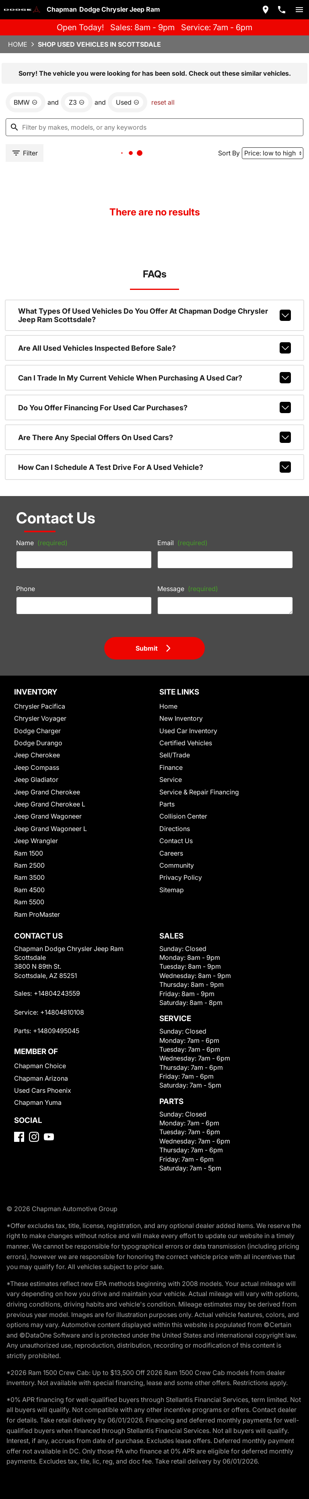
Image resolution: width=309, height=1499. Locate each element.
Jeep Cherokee (37, 755)
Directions (174, 829)
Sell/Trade (174, 755)
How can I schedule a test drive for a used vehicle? (154, 467)
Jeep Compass (36, 767)
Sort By (229, 153)
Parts (167, 804)
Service (170, 779)
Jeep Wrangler (36, 841)
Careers (171, 853)
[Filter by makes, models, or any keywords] (154, 127)
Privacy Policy (180, 877)
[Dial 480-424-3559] (282, 9)
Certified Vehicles (185, 743)
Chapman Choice (40, 1066)
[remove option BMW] (25, 102)
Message (187, 589)
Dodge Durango (38, 743)
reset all (163, 102)
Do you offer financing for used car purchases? (154, 407)
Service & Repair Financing (199, 792)
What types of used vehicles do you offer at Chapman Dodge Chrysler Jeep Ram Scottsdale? (154, 315)
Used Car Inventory (188, 731)
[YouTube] (49, 1136)
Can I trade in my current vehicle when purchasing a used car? (154, 377)
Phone (25, 589)
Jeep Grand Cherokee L (49, 804)
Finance (171, 767)
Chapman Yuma (38, 1102)
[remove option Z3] (77, 102)
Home (17, 44)
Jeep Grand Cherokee (47, 792)
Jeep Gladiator (36, 779)
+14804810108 (62, 1012)
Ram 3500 (29, 877)
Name (42, 543)
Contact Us (176, 841)
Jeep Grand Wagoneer (48, 816)
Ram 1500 (28, 853)
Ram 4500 (29, 890)
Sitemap (171, 890)
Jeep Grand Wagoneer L (50, 829)
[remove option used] (127, 102)
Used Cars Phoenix (42, 1090)
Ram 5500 (29, 902)
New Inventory (181, 718)
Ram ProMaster (37, 914)
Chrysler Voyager (40, 718)
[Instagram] (34, 1136)
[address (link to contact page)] (266, 9)
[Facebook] (19, 1136)
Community (176, 865)
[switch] (299, 9)
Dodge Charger (37, 731)
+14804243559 (57, 993)
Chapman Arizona (41, 1078)
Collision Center (183, 816)
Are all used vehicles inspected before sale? (154, 348)
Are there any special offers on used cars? (154, 437)
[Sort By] (272, 153)
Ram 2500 (29, 865)
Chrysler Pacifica (39, 706)
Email (182, 543)
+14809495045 (56, 1031)
